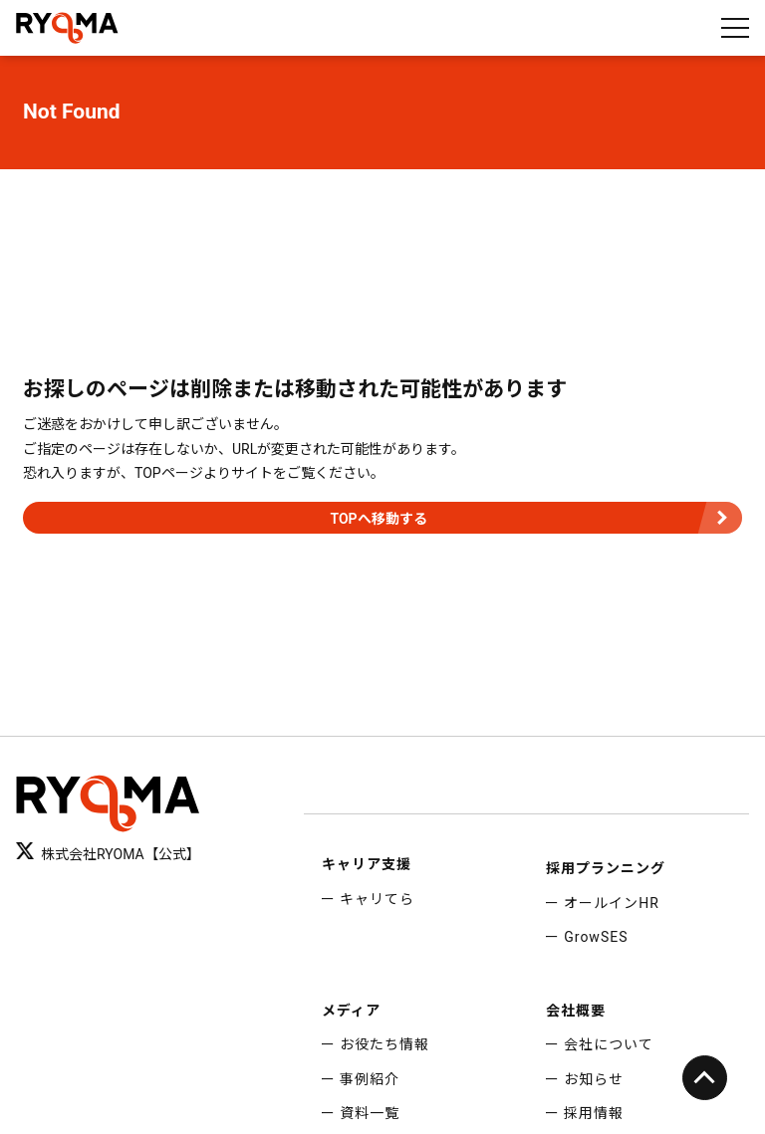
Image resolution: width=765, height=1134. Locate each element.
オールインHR (611, 903)
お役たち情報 (384, 1044)
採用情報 (594, 1113)
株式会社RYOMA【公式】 (108, 852)
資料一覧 (369, 1113)
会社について (608, 1044)
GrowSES (596, 937)
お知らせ (594, 1079)
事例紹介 (369, 1079)
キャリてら (377, 899)
